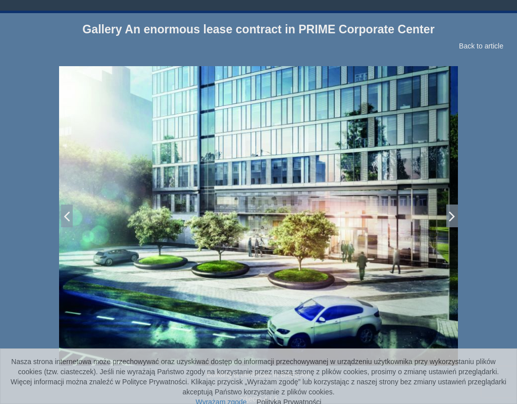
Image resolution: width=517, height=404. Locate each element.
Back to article (481, 46)
